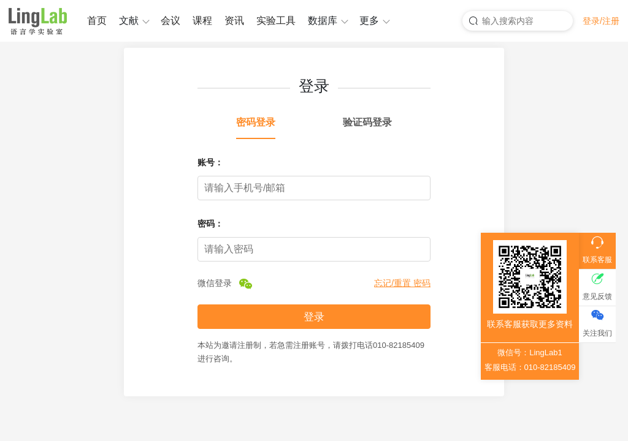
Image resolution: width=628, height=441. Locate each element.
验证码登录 (367, 122)
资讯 (234, 20)
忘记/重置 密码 (402, 283)
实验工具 (276, 20)
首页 (97, 20)
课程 (202, 20)
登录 (314, 317)
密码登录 (255, 122)
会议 (170, 20)
